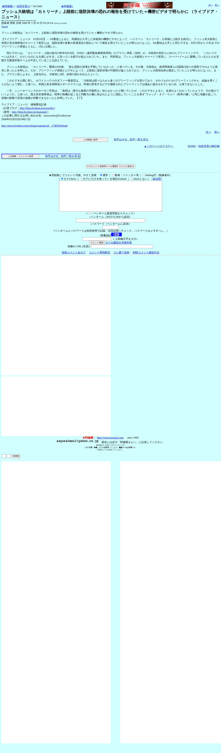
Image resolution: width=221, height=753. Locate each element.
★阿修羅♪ (8, 6)
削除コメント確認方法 (146, 258)
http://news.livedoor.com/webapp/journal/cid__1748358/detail (34, 125)
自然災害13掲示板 (209, 146)
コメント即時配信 (99, 258)
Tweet (4, 26)
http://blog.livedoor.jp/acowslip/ (37, 108)
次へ (210, 5)
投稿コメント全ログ (74, 258)
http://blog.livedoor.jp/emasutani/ (29, 112)
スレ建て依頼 (121, 258)
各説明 (157, 178)
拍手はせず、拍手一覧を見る (131, 139)
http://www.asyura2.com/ (110, 443)
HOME (192, 146)
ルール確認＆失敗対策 (118, 248)
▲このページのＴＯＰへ (158, 146)
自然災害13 (23, 6)
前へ (217, 5)
